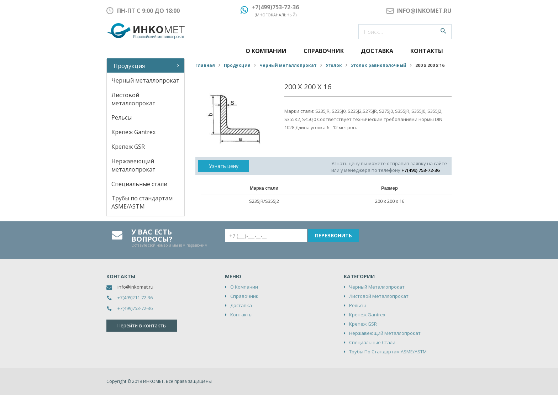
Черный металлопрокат (145, 80)
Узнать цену (223, 166)
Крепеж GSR (128, 147)
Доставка (377, 51)
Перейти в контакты (142, 325)
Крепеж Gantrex (133, 132)
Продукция (129, 66)
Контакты (426, 51)
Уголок (334, 65)
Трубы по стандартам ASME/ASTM (142, 202)
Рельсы (121, 117)
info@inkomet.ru (135, 287)
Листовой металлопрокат (133, 99)
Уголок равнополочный (378, 65)
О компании (266, 51)
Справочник (324, 51)
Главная (205, 65)
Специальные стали (139, 184)
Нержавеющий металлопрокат (133, 165)
